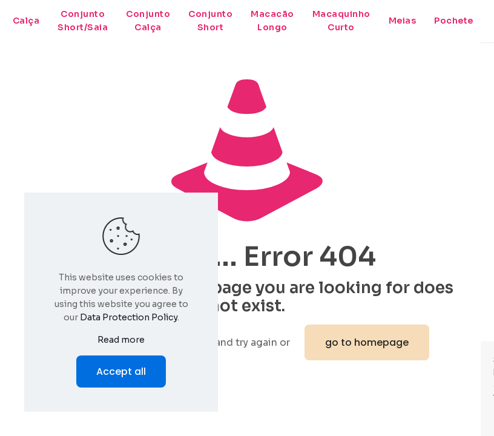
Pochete (453, 20)
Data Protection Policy (128, 317)
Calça (26, 20)
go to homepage (367, 342)
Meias (403, 20)
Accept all (121, 371)
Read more (121, 339)
